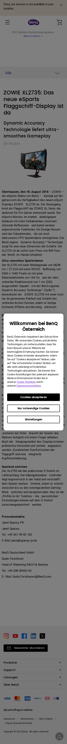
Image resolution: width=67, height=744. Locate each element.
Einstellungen (33, 419)
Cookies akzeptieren (33, 397)
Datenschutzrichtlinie (29, 385)
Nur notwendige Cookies (33, 408)
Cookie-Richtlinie (26, 382)
